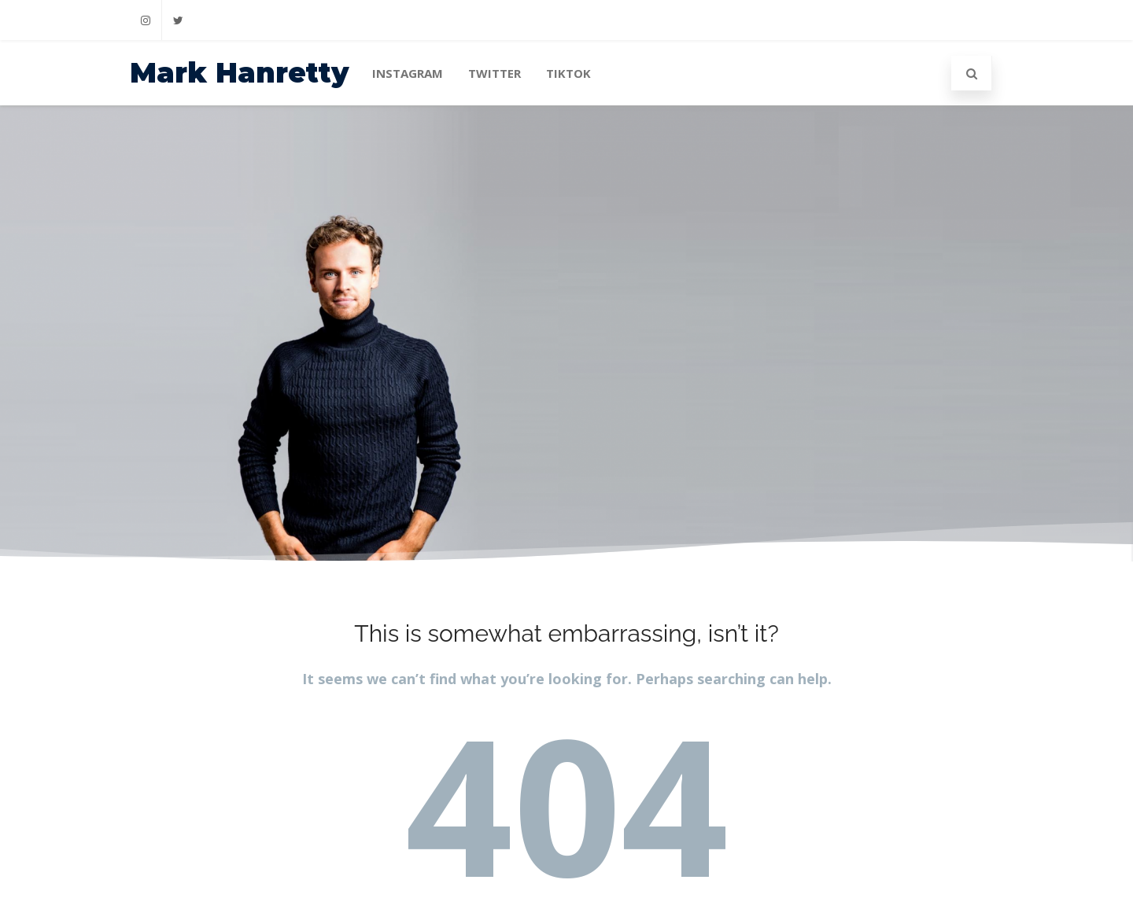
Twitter (494, 73)
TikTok (568, 73)
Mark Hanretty (239, 73)
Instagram (407, 73)
